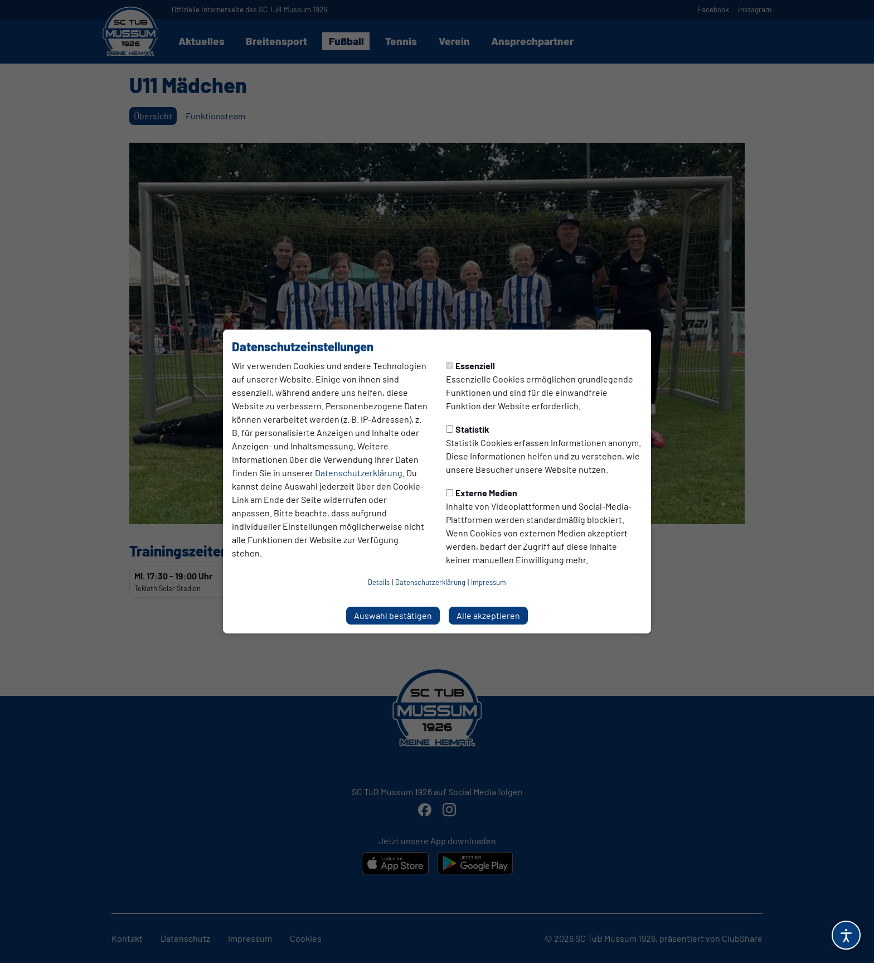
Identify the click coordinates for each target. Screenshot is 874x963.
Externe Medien (481, 492)
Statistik (467, 429)
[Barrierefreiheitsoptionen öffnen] (846, 935)
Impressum (488, 582)
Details (379, 582)
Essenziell (470, 365)
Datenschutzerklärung (358, 472)
